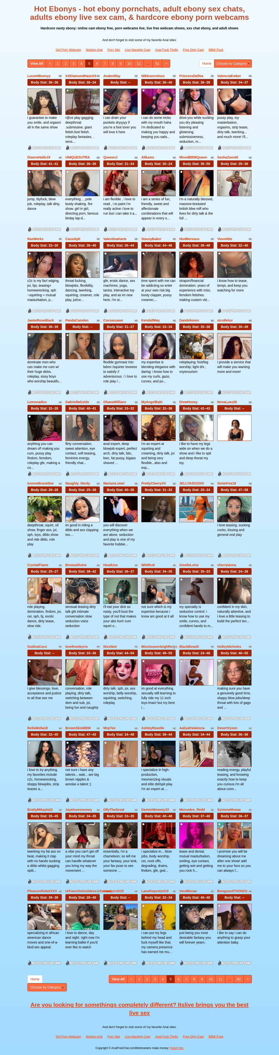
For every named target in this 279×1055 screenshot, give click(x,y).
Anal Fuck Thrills (166, 50)
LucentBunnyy (39, 76)
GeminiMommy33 (155, 810)
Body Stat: (44, 82)
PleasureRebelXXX (42, 891)
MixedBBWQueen (193, 157)
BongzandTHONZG (232, 891)
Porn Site (113, 50)
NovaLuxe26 (227, 402)
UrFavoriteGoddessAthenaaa (88, 891)
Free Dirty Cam (193, 50)
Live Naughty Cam (137, 50)
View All (37, 63)
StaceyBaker (151, 239)
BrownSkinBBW (78, 728)
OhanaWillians (114, 402)
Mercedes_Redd (192, 810)
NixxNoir (110, 647)
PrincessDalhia (191, 76)
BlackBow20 (189, 647)
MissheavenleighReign (159, 647)
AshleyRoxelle (152, 728)
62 (157, 63)
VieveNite (224, 239)
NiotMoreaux (189, 239)
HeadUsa (110, 565)
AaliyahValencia (192, 728)
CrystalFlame (37, 565)
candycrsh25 (113, 891)
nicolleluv (225, 320)
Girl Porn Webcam (68, 50)
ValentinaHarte (114, 239)
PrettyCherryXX (153, 483)
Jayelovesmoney (78, 810)
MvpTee (109, 728)
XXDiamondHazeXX (80, 76)
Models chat (94, 50)
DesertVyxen (227, 728)
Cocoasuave (113, 320)
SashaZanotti (227, 157)
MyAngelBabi (152, 402)
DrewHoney (188, 402)
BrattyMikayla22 (40, 810)
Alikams (147, 157)
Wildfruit (148, 565)
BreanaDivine (76, 565)
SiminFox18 (226, 483)
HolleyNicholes (229, 647)
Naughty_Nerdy (77, 483)
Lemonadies (37, 402)
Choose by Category (233, 63)
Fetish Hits (177, 1048)
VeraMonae (188, 891)
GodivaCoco (37, 647)
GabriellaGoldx (77, 402)
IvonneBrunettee (40, 483)
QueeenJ (110, 157)
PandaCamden (77, 320)
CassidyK (73, 239)
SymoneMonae (229, 810)
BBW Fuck (216, 50)
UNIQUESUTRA (77, 157)
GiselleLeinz (189, 565)
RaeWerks (35, 239)
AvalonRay (112, 76)
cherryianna (226, 565)
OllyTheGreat (113, 810)
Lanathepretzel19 (154, 891)
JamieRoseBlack (40, 320)
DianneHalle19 (38, 157)
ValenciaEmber (229, 76)
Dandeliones (189, 320)
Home (206, 63)
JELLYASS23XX (191, 483)
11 (139, 63)
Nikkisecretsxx (153, 76)
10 (129, 63)
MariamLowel (114, 483)
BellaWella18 (37, 728)
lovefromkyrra (76, 647)
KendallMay (150, 320)
